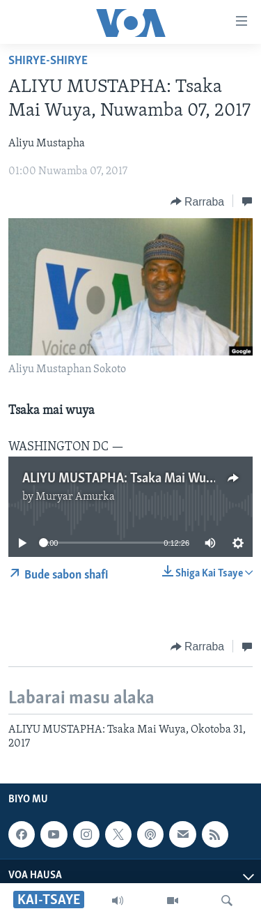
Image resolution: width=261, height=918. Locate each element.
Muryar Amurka (75, 497)
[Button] (197, 201)
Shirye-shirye (48, 61)
